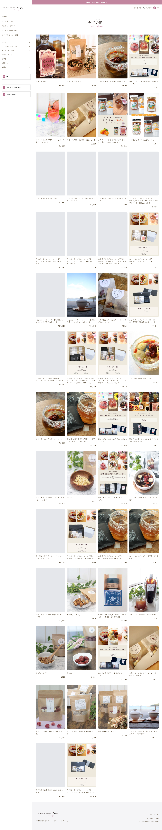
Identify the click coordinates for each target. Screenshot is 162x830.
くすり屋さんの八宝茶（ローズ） (141, 384)
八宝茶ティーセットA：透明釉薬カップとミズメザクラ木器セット (50, 326)
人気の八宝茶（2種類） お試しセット (81, 145)
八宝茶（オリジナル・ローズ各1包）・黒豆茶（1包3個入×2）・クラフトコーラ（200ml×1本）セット (112, 266)
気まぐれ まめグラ (74, 81)
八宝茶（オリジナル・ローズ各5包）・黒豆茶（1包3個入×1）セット (50, 385)
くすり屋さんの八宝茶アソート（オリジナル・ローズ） (112, 326)
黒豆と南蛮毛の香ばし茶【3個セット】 (80, 738)
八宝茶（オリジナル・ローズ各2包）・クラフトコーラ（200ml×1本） (142, 267)
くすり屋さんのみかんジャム (47, 204)
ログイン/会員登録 (12, 87)
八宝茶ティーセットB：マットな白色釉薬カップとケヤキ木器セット (81, 326)
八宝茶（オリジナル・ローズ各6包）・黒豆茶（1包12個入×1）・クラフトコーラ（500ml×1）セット (143, 206)
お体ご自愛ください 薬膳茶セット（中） (48, 621)
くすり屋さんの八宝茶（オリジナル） (50, 444)
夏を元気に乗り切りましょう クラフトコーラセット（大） (50, 562)
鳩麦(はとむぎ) (41, 678)
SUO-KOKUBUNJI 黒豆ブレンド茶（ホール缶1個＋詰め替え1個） (112, 621)
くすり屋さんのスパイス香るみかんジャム (112, 205)
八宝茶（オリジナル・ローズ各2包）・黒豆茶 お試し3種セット (110, 562)
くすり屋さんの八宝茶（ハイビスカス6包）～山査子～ (50, 504)
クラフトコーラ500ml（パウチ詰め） (143, 620)
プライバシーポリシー (150, 818)
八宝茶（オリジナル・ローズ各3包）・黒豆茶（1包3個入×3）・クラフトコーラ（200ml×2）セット (112, 386)
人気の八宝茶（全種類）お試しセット (112, 81)
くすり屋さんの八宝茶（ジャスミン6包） (143, 504)
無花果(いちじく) (73, 620)
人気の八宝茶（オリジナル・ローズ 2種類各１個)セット (143, 679)
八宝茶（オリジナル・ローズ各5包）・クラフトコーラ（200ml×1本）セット (80, 267)
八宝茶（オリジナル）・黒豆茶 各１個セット (143, 562)
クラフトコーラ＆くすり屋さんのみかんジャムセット (81, 205)
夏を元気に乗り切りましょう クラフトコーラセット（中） (143, 445)
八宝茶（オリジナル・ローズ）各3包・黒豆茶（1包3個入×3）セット (142, 326)
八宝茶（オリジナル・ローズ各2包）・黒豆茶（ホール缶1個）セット (81, 796)
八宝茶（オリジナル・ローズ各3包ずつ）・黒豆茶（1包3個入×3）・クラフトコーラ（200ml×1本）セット (81, 386)
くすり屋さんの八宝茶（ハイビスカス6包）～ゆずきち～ (50, 146)
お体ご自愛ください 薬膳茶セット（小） (111, 679)
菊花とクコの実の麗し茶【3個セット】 (49, 738)
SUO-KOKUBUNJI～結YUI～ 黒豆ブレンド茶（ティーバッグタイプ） (81, 445)
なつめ (69, 678)
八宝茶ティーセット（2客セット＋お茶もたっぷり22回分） (143, 738)
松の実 (69, 503)
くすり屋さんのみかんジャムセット (142, 145)
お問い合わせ (9, 94)
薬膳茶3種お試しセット (107, 737)
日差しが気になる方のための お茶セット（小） (112, 445)
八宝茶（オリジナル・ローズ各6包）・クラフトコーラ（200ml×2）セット (50, 266)
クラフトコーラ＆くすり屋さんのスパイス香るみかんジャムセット (112, 146)
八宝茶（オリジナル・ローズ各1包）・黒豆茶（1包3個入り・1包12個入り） (81, 562)
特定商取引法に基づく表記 (149, 821)
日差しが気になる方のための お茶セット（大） (50, 796)
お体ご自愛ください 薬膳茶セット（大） (111, 504)
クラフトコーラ (41, 81)
